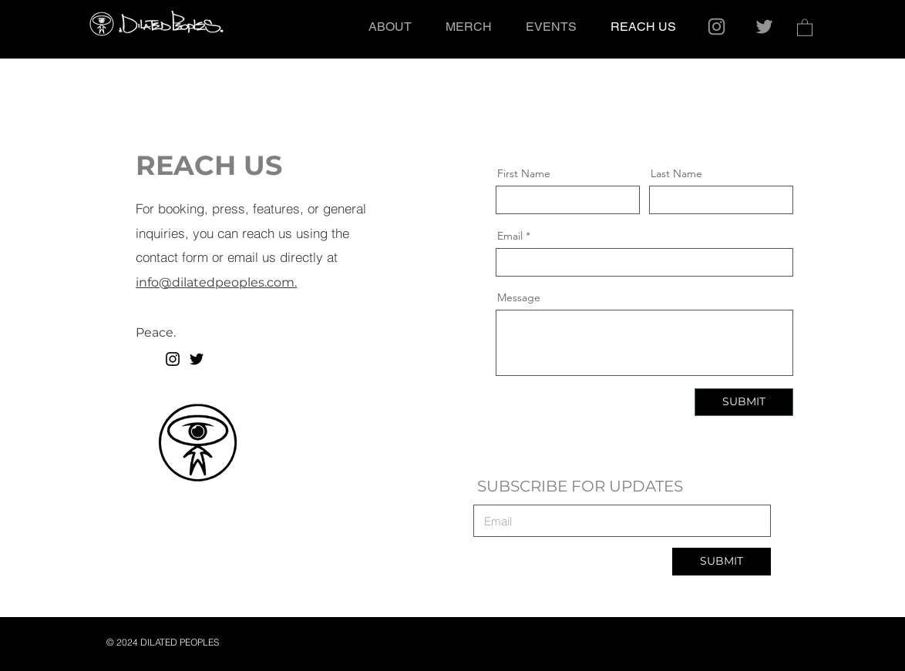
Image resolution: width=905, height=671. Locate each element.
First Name (523, 173)
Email (510, 235)
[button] (804, 27)
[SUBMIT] (744, 402)
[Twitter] (764, 26)
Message (518, 297)
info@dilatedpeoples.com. (216, 282)
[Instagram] (716, 26)
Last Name (676, 173)
